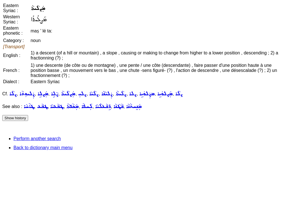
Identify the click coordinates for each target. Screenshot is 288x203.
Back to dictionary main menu (43, 147)
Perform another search (37, 138)
